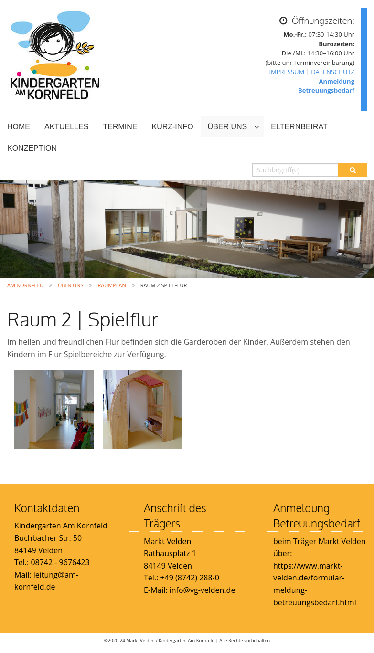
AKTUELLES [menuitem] (66, 127)
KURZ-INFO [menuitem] (172, 127)
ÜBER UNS (70, 285)
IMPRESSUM (286, 71)
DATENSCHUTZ (332, 71)
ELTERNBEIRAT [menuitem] (299, 127)
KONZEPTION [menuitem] (32, 148)
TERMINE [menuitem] (120, 127)
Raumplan (111, 285)
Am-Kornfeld (25, 285)
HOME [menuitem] (18, 127)
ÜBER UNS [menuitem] (227, 127)
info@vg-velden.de (201, 590)
